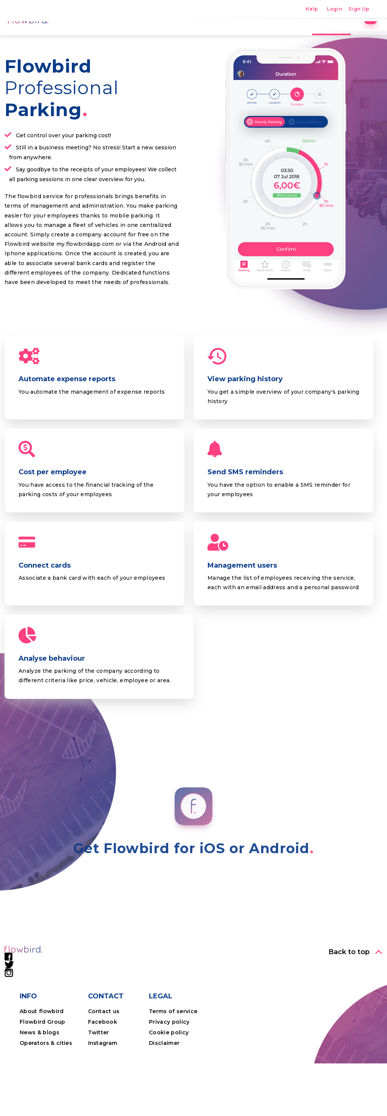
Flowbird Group (42, 1074)
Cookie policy (169, 1085)
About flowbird (42, 1063)
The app (245, 36)
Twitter (98, 1085)
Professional (324, 36)
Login (334, 9)
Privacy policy (169, 1074)
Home (124, 36)
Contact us (104, 1063)
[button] (355, 1004)
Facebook (103, 1074)
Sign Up (359, 9)
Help (311, 9)
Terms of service (173, 1063)
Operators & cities (46, 1095)
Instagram (103, 1095)
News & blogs (39, 1085)
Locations (202, 36)
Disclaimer (164, 1095)
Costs (281, 36)
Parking (160, 36)
